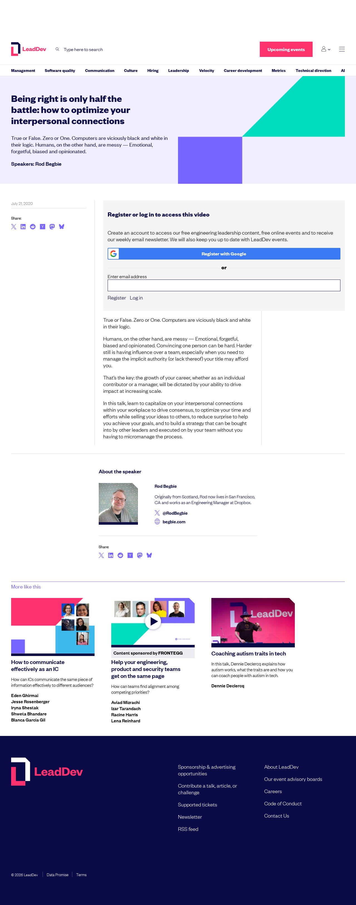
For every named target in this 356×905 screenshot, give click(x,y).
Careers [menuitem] (273, 791)
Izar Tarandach (126, 708)
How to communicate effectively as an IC (38, 665)
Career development (243, 70)
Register (117, 297)
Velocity (206, 70)
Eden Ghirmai (24, 695)
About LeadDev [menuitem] (281, 766)
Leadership (178, 70)
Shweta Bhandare (29, 713)
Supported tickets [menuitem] (197, 804)
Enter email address (224, 282)
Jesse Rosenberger (30, 701)
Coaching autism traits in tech (248, 653)
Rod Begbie (48, 163)
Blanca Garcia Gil (28, 720)
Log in (136, 297)
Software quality (60, 70)
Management (23, 70)
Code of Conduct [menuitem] (283, 803)
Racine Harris (124, 714)
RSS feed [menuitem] (188, 828)
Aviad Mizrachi (125, 702)
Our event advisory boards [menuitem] (293, 778)
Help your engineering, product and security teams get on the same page (146, 668)
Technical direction (313, 70)
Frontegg (170, 653)
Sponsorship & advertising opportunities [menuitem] (206, 769)
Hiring (153, 70)
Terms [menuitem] (81, 874)
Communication (99, 70)
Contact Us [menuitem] (276, 815)
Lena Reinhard (125, 720)
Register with (177, 253)
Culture (131, 70)
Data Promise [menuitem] (57, 874)
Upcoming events (286, 49)
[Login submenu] (326, 49)
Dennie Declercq (227, 685)
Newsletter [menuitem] (190, 816)
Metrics (279, 70)
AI (343, 70)
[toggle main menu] (342, 49)
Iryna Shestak (25, 707)
